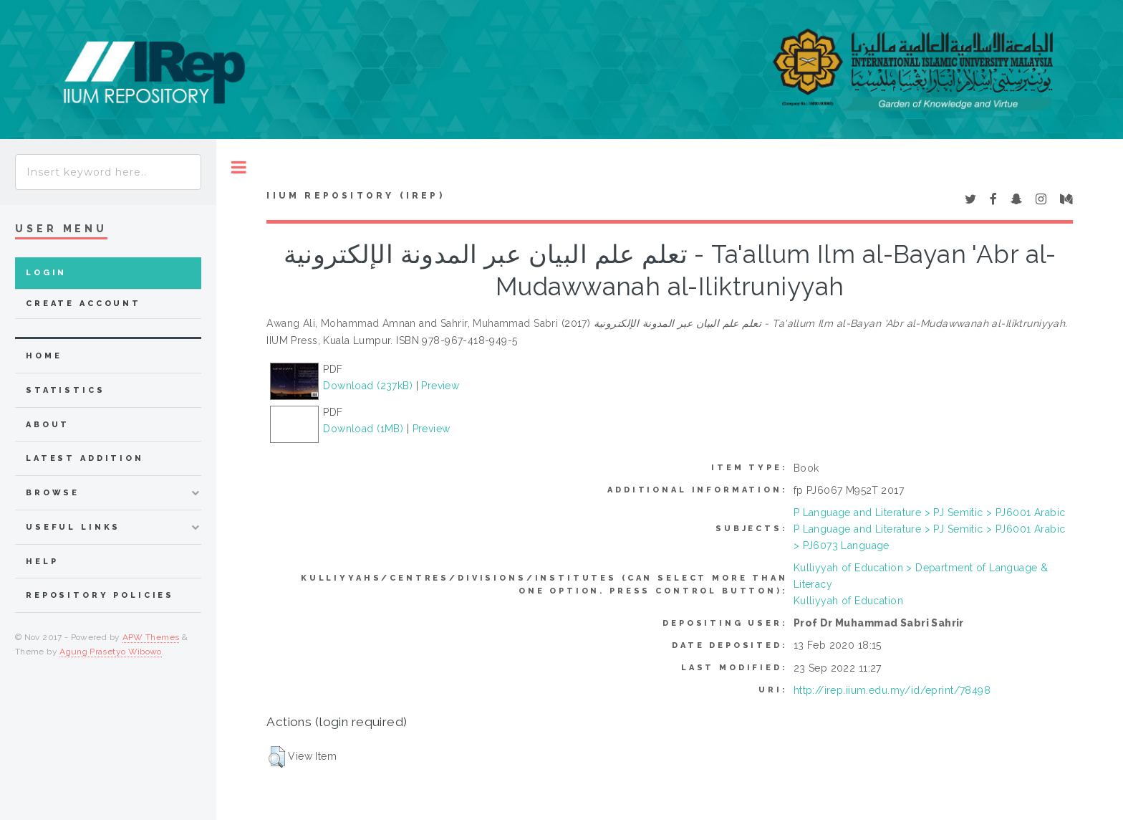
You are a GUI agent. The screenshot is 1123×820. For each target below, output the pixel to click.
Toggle (238, 167)
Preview (440, 385)
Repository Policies (100, 595)
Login (46, 272)
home (44, 356)
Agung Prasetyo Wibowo (110, 652)
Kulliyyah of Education (848, 600)
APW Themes (151, 637)
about (47, 424)
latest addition (85, 458)
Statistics (65, 390)
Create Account (83, 303)
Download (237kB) (368, 385)
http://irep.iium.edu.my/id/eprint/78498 (892, 690)
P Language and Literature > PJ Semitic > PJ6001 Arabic (930, 512)
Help (42, 561)
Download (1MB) (363, 428)
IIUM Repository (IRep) (355, 196)
